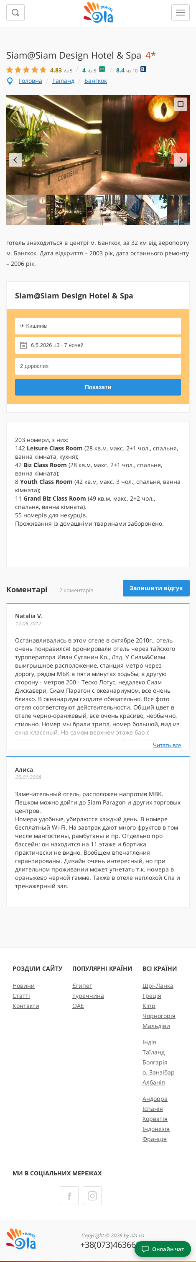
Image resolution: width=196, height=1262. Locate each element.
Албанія (154, 1082)
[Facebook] (69, 1195)
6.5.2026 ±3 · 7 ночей (57, 345)
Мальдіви (156, 1026)
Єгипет (82, 986)
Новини (24, 986)
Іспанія (153, 1109)
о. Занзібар (159, 1072)
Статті (21, 996)
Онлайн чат (162, 1249)
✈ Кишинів (33, 326)
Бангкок (95, 81)
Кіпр (149, 1006)
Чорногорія (159, 1016)
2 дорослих (34, 366)
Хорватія (155, 1119)
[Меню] (180, 12)
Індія (149, 1042)
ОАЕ (78, 1006)
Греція (152, 996)
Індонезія (156, 1129)
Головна (30, 81)
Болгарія (155, 1062)
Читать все (167, 745)
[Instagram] (92, 1195)
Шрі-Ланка (158, 986)
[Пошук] (15, 12)
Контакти (26, 1006)
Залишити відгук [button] (156, 588)
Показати (98, 387)
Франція (155, 1139)
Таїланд (63, 81)
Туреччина (88, 996)
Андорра (155, 1099)
